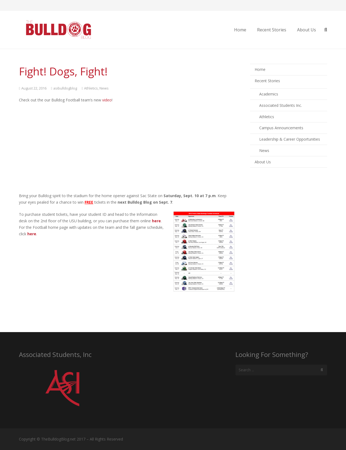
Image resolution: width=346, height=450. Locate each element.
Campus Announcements (281, 127)
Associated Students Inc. (280, 105)
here (156, 220)
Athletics (91, 88)
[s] (281, 370)
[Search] (322, 370)
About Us (263, 161)
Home (260, 69)
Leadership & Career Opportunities (289, 139)
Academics (268, 94)
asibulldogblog (65, 88)
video (107, 99)
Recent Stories (267, 80)
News (104, 88)
